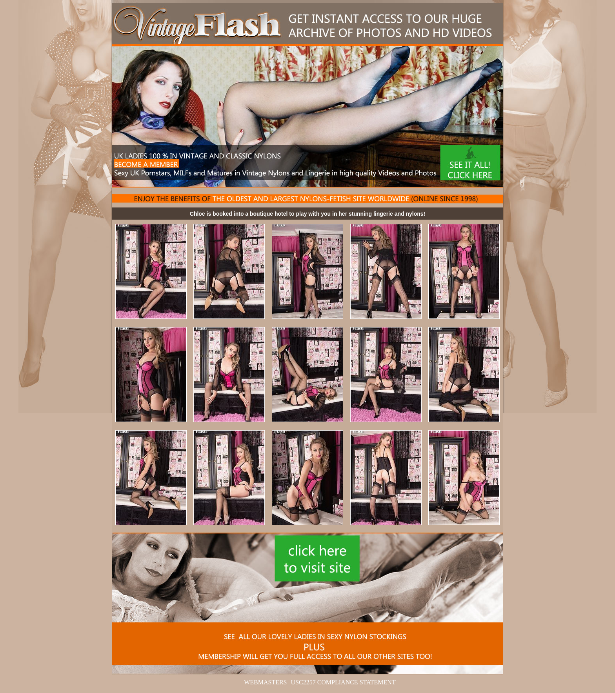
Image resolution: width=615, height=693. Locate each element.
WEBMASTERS (265, 682)
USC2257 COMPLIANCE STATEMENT (343, 682)
